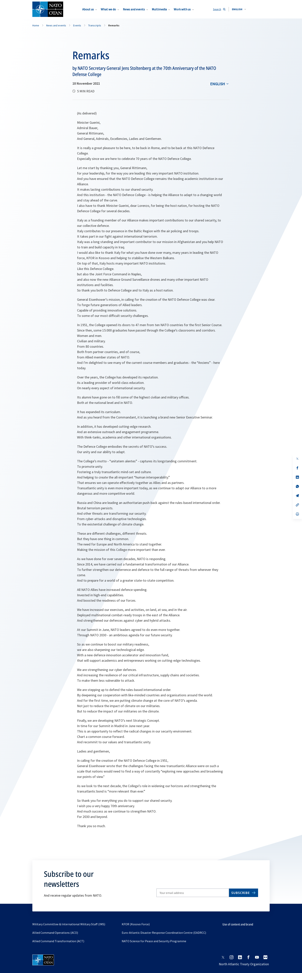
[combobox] (239, 9)
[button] (239, 9)
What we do (108, 9)
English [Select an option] (217, 83)
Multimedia (159, 9)
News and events (134, 9)
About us (88, 9)
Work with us (182, 9)
